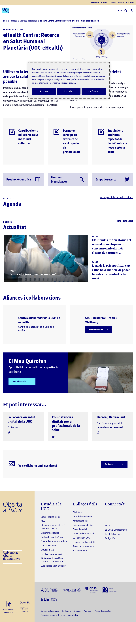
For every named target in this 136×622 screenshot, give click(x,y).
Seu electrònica (80, 550)
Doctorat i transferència (52, 537)
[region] (69, 80)
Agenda (121, 2)
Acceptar (44, 91)
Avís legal (88, 611)
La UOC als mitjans (113, 534)
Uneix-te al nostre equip (84, 533)
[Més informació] (98, 329)
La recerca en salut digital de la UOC (21, 419)
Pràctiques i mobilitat (83, 525)
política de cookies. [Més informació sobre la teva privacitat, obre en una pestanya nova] (67, 82)
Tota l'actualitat (125, 220)
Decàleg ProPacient (111, 417)
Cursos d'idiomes (49, 545)
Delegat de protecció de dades (53, 615)
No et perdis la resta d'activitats (116, 197)
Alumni (104, 2)
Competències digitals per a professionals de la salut (66, 423)
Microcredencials (80, 520)
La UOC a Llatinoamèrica (116, 529)
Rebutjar (68, 91)
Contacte (130, 2)
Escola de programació (51, 554)
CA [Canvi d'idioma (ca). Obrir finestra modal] (119, 10)
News (113, 2)
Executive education (50, 532)
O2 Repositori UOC (81, 537)
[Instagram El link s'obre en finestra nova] (107, 512)
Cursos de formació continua (54, 541)
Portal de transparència (83, 546)
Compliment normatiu (50, 611)
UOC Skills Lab (47, 549)
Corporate (94, 2)
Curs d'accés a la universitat (53, 565)
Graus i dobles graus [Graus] (50, 516)
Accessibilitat (73, 615)
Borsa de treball (80, 529)
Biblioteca (77, 512)
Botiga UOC (110, 538)
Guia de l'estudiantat (82, 516)
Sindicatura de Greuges (71, 611)
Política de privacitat (103, 611)
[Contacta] (114, 464)
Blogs (107, 525)
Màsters (44, 521)
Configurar (93, 91)
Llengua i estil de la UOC (84, 542)
